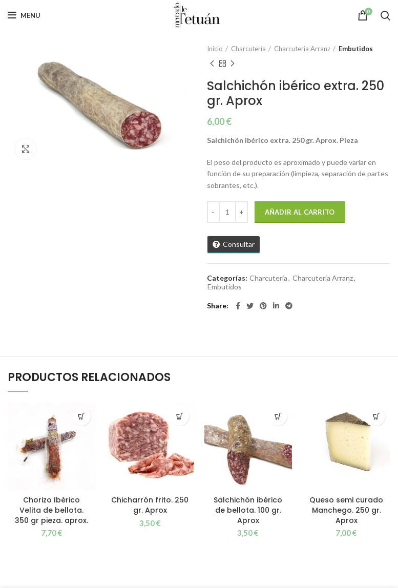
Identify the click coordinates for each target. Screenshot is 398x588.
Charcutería (248, 49)
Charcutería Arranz (302, 49)
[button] (82, 417)
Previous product (212, 64)
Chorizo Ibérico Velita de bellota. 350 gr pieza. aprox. (51, 510)
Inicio (215, 49)
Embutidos (356, 49)
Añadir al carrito (300, 212)
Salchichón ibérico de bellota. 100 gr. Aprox (248, 510)
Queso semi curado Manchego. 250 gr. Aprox (346, 510)
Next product (232, 64)
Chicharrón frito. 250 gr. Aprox (149, 505)
